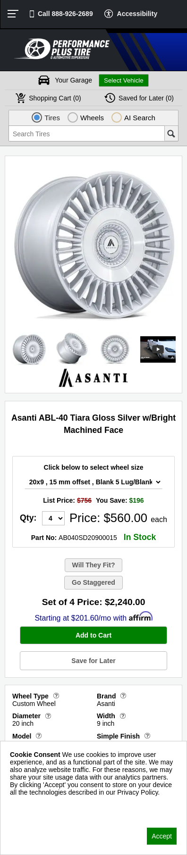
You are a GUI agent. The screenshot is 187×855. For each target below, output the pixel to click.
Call (65, 13)
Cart (55, 98)
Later (146, 98)
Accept (162, 836)
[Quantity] (53, 518)
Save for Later (93, 660)
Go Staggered (93, 582)
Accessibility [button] (137, 13)
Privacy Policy (30, 804)
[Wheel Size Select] (93, 482)
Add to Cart (93, 635)
